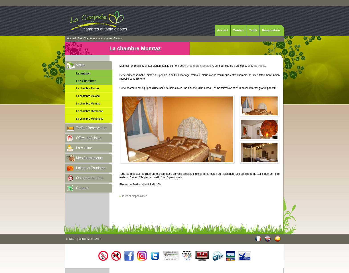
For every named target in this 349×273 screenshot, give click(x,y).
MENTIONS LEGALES (90, 239)
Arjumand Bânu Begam (197, 65)
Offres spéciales (88, 138)
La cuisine (84, 148)
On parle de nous (89, 178)
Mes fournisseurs (89, 158)
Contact (238, 30)
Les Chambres (86, 38)
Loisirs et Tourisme (91, 168)
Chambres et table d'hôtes (104, 29)
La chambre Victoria (88, 96)
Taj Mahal (259, 65)
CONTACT (71, 239)
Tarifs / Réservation (91, 128)
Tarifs (253, 30)
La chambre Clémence (89, 111)
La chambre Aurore (87, 88)
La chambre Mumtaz (88, 103)
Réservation (271, 30)
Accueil (222, 30)
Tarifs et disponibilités (134, 196)
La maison (83, 73)
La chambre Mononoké (89, 118)
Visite (80, 65)
